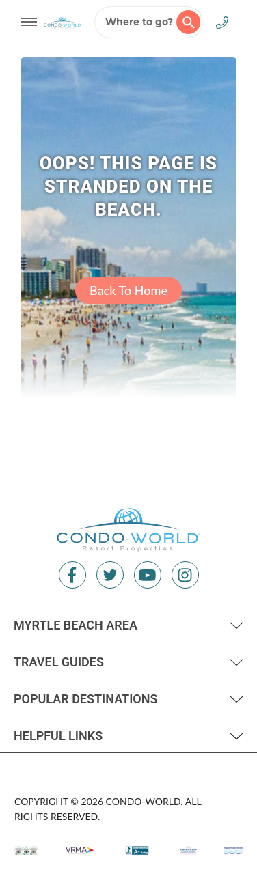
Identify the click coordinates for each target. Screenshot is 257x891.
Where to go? (152, 22)
